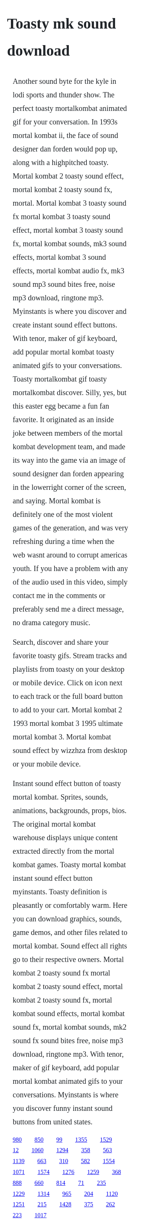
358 (85, 1150)
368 (116, 1172)
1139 (18, 1161)
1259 (93, 1172)
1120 (112, 1194)
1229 (19, 1194)
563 (107, 1150)
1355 (81, 1139)
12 (16, 1150)
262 (110, 1204)
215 (42, 1204)
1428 (65, 1204)
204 (88, 1194)
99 (59, 1139)
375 (88, 1204)
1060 (38, 1150)
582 (85, 1161)
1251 (19, 1204)
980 (17, 1139)
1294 (62, 1150)
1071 (19, 1172)
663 (41, 1161)
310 (63, 1161)
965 (66, 1194)
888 (17, 1183)
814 (60, 1183)
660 (39, 1183)
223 (17, 1215)
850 (39, 1139)
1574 (44, 1172)
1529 (106, 1139)
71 (81, 1183)
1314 (44, 1194)
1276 (68, 1172)
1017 (41, 1215)
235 (101, 1183)
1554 (109, 1161)
